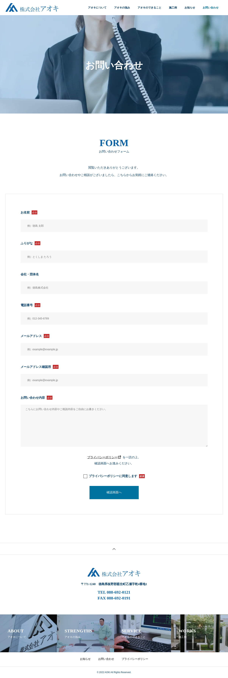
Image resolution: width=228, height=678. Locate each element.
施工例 (173, 7)
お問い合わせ (106, 658)
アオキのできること (149, 7)
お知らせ (189, 7)
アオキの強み (122, 7)
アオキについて (97, 7)
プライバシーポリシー (102, 457)
